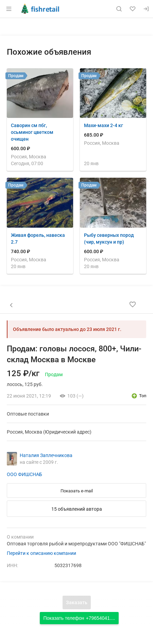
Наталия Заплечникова (46, 455)
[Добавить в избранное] (133, 304)
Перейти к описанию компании (41, 553)
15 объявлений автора (76, 509)
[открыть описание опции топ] (138, 395)
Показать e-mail (77, 490)
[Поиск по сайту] (119, 9)
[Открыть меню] (9, 9)
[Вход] (146, 9)
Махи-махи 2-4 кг (103, 125)
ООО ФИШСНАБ (24, 474)
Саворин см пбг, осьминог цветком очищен (32, 132)
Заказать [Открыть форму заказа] (76, 602)
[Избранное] (132, 9)
